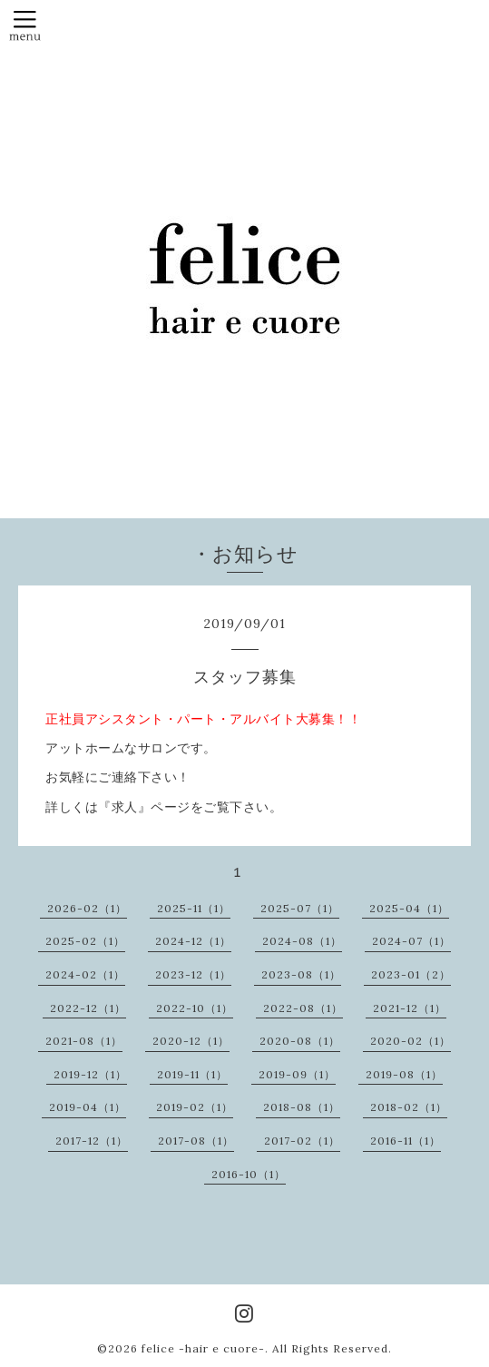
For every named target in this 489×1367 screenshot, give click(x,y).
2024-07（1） (411, 941)
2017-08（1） (196, 1140)
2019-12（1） (90, 1074)
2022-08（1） (303, 1008)
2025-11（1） (193, 908)
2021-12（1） (409, 1008)
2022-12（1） (88, 1008)
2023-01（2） (411, 974)
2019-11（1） (192, 1074)
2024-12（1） (193, 941)
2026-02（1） (87, 908)
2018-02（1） (408, 1107)
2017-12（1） (91, 1140)
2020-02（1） (410, 1040)
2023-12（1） (193, 974)
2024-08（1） (302, 941)
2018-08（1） (301, 1107)
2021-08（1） (83, 1040)
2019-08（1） (404, 1074)
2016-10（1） (248, 1174)
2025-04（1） (409, 908)
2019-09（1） (297, 1074)
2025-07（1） (299, 908)
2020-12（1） (191, 1040)
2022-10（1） (194, 1008)
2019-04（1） (87, 1107)
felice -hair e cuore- (203, 1348)
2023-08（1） (301, 974)
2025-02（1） (85, 941)
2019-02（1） (194, 1107)
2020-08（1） (299, 1040)
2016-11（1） (405, 1140)
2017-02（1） (302, 1140)
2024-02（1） (85, 974)
